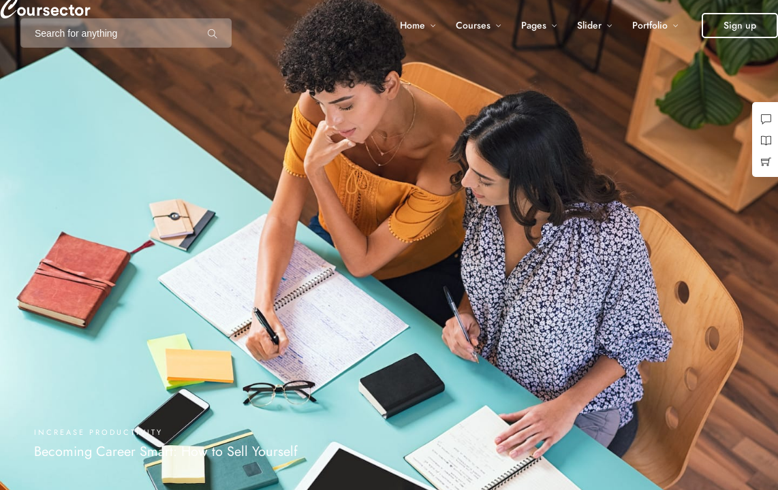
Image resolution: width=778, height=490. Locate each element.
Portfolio (650, 25)
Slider (589, 25)
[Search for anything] (212, 33)
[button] (740, 25)
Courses (473, 25)
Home (412, 25)
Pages (533, 25)
